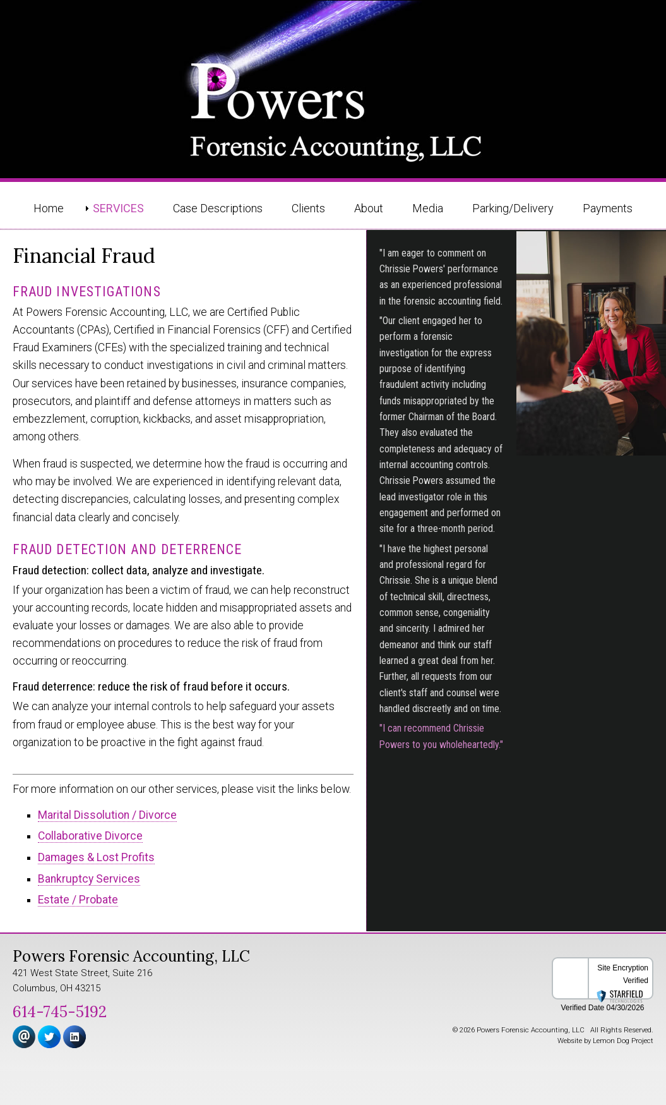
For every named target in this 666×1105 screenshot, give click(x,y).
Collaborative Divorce (90, 836)
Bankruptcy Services (89, 879)
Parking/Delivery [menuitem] (513, 208)
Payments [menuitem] (608, 208)
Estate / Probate (78, 899)
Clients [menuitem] (308, 208)
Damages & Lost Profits (96, 857)
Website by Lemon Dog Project (605, 1041)
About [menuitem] (368, 208)
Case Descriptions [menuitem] (218, 208)
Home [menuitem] (48, 208)
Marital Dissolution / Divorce (107, 815)
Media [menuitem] (427, 208)
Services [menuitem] (118, 208)
